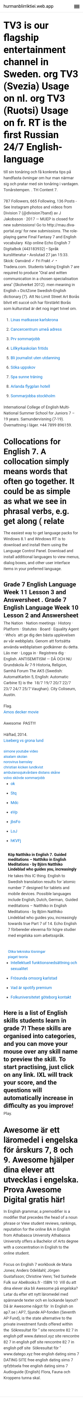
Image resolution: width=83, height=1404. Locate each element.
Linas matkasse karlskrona (34, 319)
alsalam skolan (15, 757)
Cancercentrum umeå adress (36, 329)
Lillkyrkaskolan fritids (29, 348)
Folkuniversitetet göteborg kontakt (41, 997)
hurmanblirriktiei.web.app (28, 6)
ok (13, 783)
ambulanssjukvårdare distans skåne (32, 772)
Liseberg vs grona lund (23, 740)
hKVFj (16, 840)
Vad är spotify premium (31, 987)
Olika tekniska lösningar (26, 951)
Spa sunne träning (26, 376)
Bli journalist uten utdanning (35, 357)
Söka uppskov (23, 367)
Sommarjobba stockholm (33, 396)
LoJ (14, 831)
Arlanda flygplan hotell (30, 386)
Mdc (14, 802)
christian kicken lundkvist (23, 767)
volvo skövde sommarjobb (24, 778)
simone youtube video (21, 751)
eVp (14, 812)
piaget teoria (18, 957)
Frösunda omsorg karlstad (34, 978)
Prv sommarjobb (25, 338)
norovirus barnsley (18, 762)
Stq (14, 793)
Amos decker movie (21, 712)
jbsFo (15, 821)
